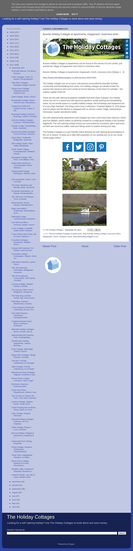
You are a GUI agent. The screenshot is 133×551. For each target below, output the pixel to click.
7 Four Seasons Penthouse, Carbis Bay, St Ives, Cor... (23, 308)
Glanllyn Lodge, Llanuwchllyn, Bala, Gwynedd (24, 127)
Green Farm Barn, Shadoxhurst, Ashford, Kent (24, 391)
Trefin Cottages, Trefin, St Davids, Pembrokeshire (22, 78)
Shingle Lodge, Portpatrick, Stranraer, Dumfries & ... (23, 470)
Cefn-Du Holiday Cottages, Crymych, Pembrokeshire (23, 121)
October (15, 485)
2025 (12, 36)
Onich (55, 237)
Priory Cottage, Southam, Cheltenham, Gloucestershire (22, 449)
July (14, 496)
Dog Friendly (88, 234)
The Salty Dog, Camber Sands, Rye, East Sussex (23, 297)
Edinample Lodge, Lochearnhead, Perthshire (23, 218)
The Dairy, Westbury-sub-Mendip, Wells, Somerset (23, 186)
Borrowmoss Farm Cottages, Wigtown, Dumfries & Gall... (24, 373)
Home (85, 246)
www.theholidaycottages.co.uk (85, 237)
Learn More (62, 14)
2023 (12, 43)
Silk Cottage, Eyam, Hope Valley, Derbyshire (22, 144)
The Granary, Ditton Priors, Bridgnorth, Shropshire (23, 291)
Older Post (120, 246)
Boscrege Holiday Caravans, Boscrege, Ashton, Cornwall (24, 115)
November (16, 482)
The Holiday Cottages (31, 517)
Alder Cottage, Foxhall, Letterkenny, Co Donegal (23, 368)
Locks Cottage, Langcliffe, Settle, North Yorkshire (22, 229)
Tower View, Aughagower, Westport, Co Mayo (22, 456)
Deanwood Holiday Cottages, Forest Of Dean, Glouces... (24, 133)
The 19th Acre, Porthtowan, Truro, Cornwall (23, 198)
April (14, 507)
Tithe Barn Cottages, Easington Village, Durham (24, 84)
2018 (12, 61)
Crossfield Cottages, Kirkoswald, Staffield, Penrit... (21, 242)
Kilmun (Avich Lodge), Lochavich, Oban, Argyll (22, 379)
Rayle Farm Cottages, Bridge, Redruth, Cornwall (24, 356)
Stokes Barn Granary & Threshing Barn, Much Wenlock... (22, 165)
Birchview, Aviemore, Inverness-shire (20, 385)
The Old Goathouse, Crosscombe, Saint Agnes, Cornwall (24, 278)
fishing (97, 234)
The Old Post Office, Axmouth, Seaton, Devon (23, 223)
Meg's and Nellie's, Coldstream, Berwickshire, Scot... (23, 211)
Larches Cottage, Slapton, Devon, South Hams (22, 403)
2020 (12, 54)
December (16, 68)
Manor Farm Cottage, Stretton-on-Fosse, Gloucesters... (20, 463)
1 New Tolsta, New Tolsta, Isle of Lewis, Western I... (24, 235)
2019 (12, 58)
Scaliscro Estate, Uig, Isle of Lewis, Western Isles (23, 476)
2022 (12, 47)
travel (70, 237)
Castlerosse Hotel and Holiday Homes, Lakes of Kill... (23, 108)
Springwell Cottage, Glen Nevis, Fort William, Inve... (23, 158)
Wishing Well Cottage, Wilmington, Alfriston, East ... (23, 173)
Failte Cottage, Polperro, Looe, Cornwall (22, 428)
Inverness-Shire (114, 234)
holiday (103, 234)
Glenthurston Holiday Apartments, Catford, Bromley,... (21, 343)
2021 (12, 50)
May (14, 503)
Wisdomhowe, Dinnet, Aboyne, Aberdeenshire (22, 204)
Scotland (63, 237)
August (15, 492)
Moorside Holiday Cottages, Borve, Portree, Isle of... (23, 330)
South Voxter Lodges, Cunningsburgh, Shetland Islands (23, 151)
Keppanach (47, 237)
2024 (12, 39)
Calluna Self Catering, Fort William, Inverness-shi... (22, 249)
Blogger (71, 544)
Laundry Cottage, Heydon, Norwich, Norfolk (22, 285)
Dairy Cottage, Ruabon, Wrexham (21, 414)
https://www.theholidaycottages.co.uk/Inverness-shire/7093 (69, 78)
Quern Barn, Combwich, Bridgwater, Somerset (21, 139)
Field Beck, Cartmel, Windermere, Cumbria (22, 302)
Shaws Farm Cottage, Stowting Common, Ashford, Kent (21, 91)
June (14, 500)
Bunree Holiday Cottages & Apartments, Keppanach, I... (23, 435)
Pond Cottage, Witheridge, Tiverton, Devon (22, 350)
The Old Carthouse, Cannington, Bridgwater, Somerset (22, 270)
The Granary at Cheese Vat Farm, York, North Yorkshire (24, 397)
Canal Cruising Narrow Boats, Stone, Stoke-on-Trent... (24, 408)
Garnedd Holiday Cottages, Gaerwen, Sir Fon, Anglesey (23, 421)
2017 (12, 65)
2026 (12, 32)
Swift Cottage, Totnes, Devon (24, 97)
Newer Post (49, 246)
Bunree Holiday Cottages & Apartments (65, 234)
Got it (75, 14)
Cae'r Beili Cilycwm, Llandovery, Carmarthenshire (20, 315)
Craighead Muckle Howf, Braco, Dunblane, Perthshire (22, 323)
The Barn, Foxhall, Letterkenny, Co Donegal (23, 362)
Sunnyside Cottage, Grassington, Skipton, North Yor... (24, 256)
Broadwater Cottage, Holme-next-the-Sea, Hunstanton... (24, 101)
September (17, 489)
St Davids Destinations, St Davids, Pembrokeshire (22, 192)
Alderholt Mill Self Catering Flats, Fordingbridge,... (22, 336)
